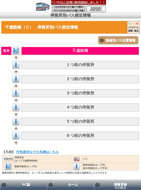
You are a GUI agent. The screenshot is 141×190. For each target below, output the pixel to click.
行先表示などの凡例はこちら (37, 152)
